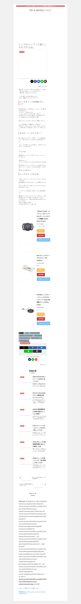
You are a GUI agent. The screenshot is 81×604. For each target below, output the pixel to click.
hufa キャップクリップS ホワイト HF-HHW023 (43, 256)
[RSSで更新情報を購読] (36, 355)
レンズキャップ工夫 (24, 336)
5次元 (26, 329)
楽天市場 (41, 234)
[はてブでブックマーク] (38, 81)
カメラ (21, 329)
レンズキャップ (38, 331)
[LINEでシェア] (42, 81)
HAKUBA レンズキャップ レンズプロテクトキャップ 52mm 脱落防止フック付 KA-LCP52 (43, 297)
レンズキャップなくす (24, 334)
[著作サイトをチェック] (29, 355)
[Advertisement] (40, 26)
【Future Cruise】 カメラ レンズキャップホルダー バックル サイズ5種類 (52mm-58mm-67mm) (43, 216)
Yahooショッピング (43, 238)
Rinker (42, 224)
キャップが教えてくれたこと (25, 331)
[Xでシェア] (31, 81)
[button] (45, 81)
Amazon (41, 230)
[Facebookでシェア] (35, 81)
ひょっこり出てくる (34, 329)
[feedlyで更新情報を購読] (32, 355)
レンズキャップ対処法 (36, 334)
